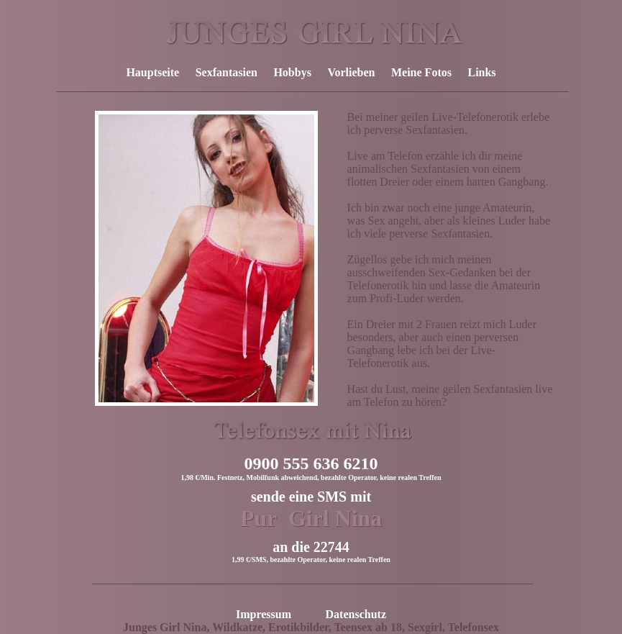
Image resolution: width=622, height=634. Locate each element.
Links (481, 72)
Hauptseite (152, 72)
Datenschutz (356, 614)
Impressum (263, 614)
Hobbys (292, 72)
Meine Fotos (421, 72)
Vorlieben (351, 72)
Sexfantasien (226, 72)
